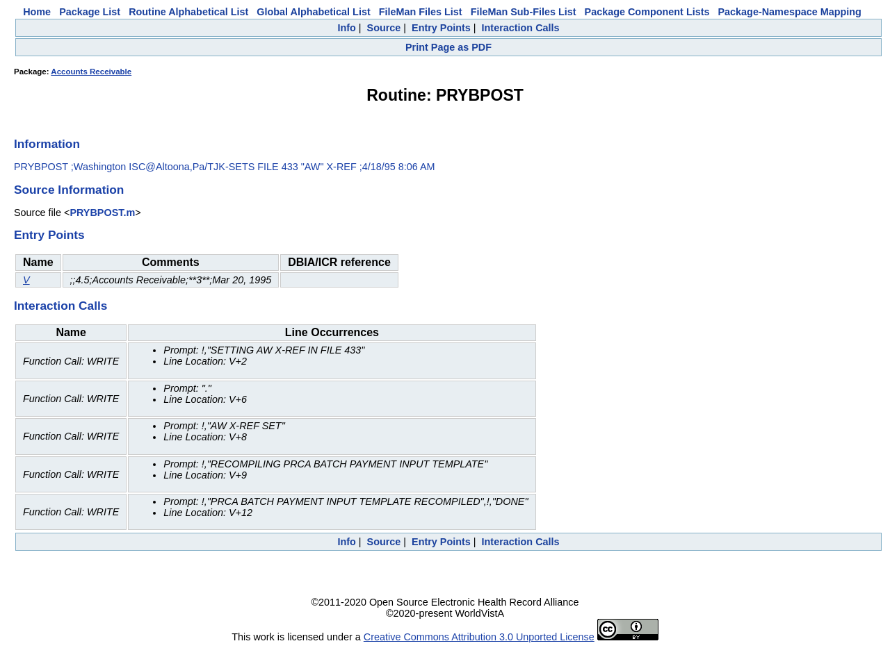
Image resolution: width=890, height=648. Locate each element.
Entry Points (441, 27)
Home (37, 11)
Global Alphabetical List (313, 11)
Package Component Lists (647, 11)
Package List (89, 11)
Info (346, 27)
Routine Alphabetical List (188, 11)
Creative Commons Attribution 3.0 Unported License (479, 636)
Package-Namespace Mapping (789, 11)
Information (47, 144)
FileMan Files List (420, 11)
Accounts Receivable (91, 71)
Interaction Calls (521, 27)
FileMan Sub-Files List (523, 11)
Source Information (69, 190)
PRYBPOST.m (102, 212)
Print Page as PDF (448, 47)
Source (384, 27)
